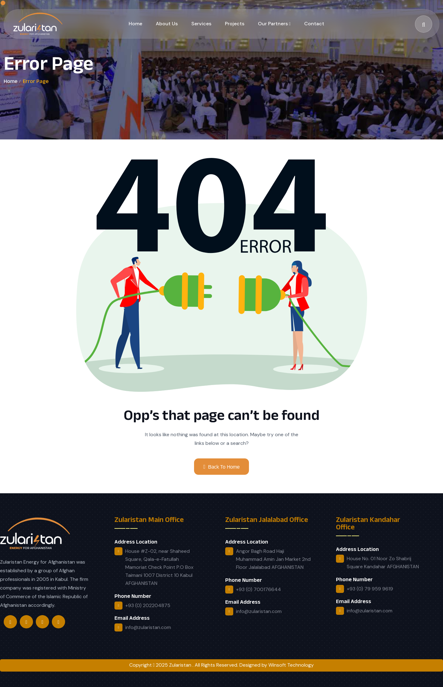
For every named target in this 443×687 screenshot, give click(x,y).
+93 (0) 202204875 (147, 605)
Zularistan (181, 665)
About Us (167, 23)
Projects (234, 23)
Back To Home (221, 467)
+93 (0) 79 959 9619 (370, 589)
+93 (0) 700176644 (258, 589)
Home (135, 23)
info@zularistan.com (148, 627)
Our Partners (273, 23)
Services (201, 23)
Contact (314, 23)
